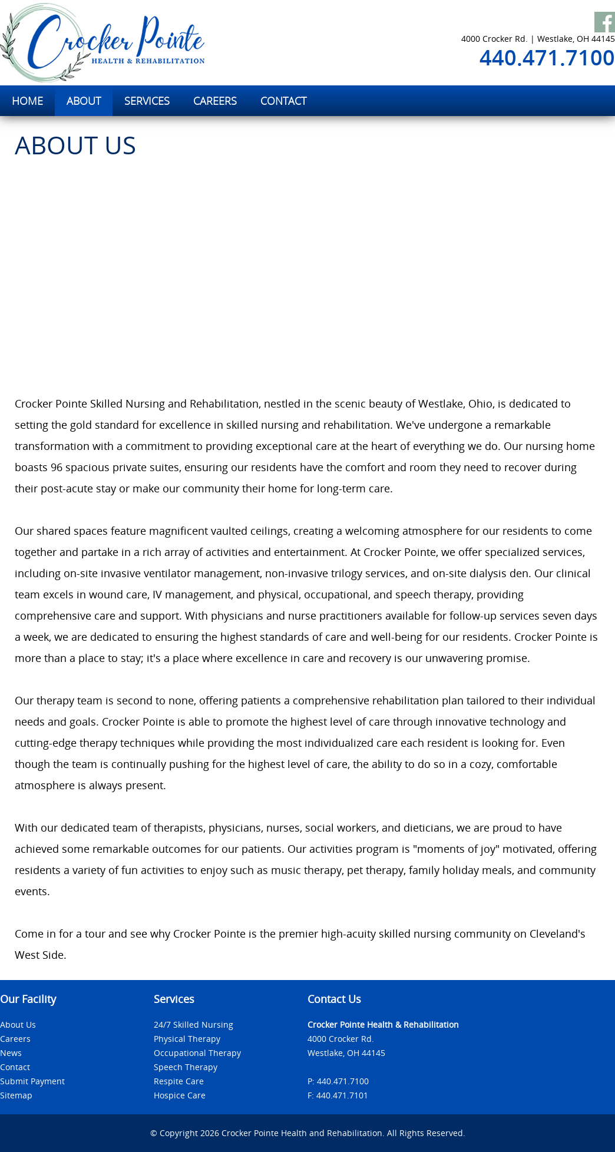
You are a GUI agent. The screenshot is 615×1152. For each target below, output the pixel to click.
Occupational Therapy (197, 1052)
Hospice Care (180, 1095)
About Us (18, 1024)
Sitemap (16, 1095)
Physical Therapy (187, 1038)
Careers (15, 1038)
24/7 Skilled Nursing (193, 1024)
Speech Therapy (185, 1066)
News (11, 1052)
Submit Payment (32, 1081)
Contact (15, 1066)
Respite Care (179, 1081)
